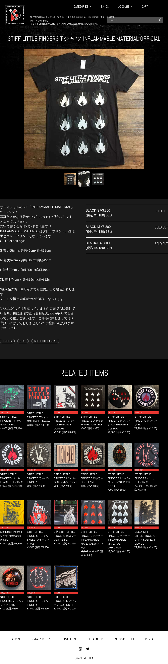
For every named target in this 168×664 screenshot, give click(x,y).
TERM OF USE (69, 638)
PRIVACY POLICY (41, 638)
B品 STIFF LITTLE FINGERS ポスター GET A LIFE (65, 535)
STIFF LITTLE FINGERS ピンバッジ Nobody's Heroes (65, 478)
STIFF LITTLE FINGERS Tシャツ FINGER (38, 601)
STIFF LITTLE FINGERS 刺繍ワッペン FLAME (92, 478)
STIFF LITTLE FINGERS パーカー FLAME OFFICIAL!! (11, 478)
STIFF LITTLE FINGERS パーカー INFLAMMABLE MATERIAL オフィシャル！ (93, 539)
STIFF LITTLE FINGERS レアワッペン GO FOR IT (65, 601)
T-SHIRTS (7, 341)
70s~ (23, 341)
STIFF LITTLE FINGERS (45, 341)
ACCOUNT (125, 6)
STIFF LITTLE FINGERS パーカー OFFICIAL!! (145, 478)
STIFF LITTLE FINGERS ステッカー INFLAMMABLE (92, 420)
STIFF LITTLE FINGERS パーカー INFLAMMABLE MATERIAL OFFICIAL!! (119, 539)
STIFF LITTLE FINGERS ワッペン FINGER (38, 478)
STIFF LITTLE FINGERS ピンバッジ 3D (145, 420)
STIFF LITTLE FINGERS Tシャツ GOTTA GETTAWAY (38, 417)
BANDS (105, 6)
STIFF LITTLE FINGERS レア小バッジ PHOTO (11, 601)
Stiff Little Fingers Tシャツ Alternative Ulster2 (11, 535)
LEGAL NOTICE (96, 638)
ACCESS (16, 638)
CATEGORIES (82, 6)
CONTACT (150, 638)
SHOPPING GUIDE (125, 638)
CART (145, 6)
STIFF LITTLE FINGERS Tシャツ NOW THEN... (11, 420)
